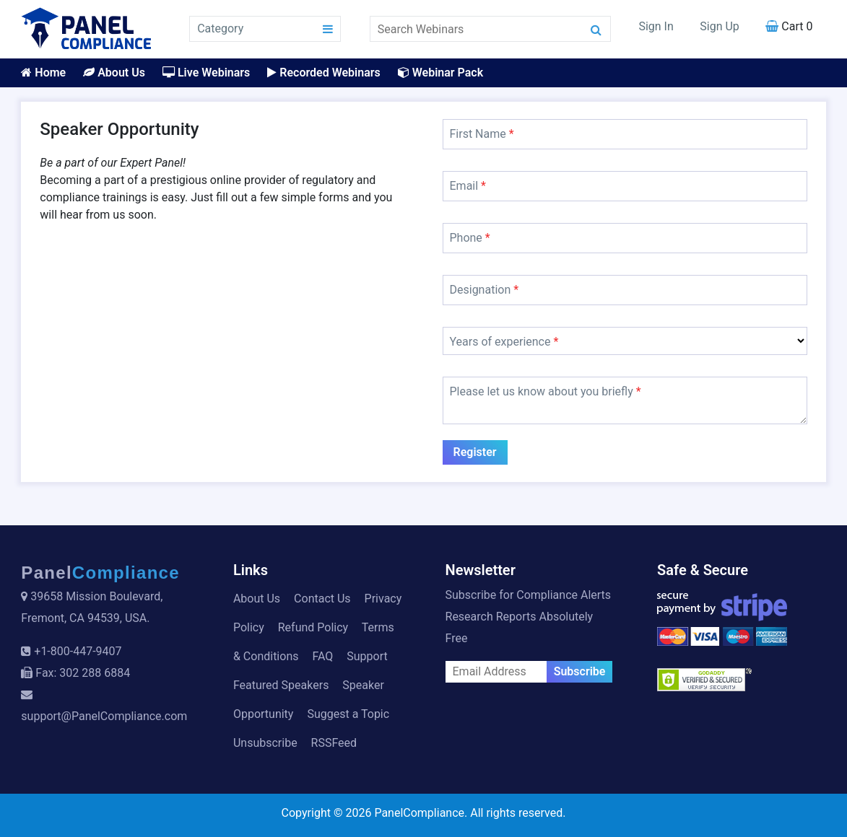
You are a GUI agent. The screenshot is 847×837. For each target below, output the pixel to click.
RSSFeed (334, 743)
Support (367, 656)
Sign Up (719, 26)
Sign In (655, 26)
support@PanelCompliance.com (104, 716)
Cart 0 (788, 26)
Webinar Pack (440, 72)
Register (475, 452)
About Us (114, 72)
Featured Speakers (281, 685)
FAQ (322, 656)
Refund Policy (313, 627)
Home (43, 72)
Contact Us (322, 598)
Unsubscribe (265, 743)
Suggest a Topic (348, 714)
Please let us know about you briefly (545, 391)
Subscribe (580, 671)
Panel (100, 572)
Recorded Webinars (323, 72)
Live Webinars (206, 72)
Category (220, 28)
